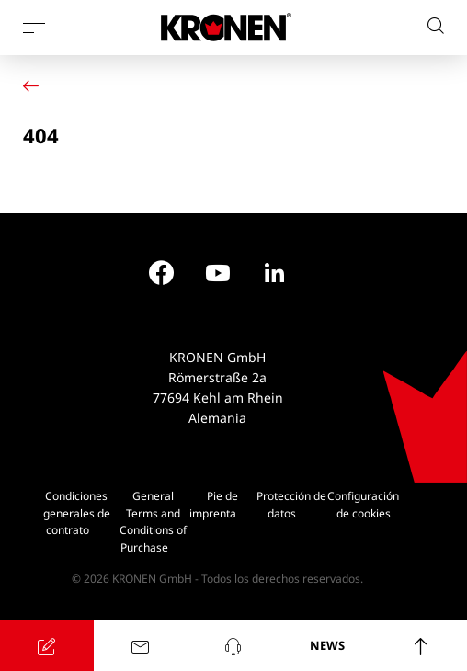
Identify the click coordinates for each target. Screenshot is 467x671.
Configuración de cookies (363, 504)
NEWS (327, 645)
